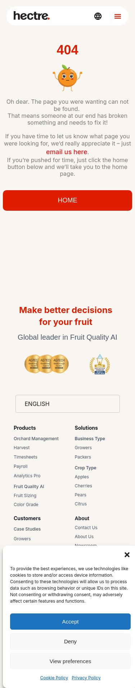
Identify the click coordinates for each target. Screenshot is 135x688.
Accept (70, 621)
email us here (66, 152)
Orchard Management (36, 438)
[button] (127, 554)
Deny (70, 641)
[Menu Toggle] (117, 16)
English (37, 403)
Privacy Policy (86, 677)
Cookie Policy (54, 677)
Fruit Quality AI (29, 486)
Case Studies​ (27, 529)
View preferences (70, 661)
